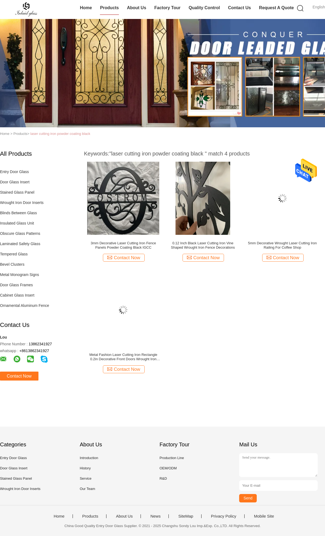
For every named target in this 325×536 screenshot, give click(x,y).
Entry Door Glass (14, 172)
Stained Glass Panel (17, 192)
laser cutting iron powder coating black (60, 134)
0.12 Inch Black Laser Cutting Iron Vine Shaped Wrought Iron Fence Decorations (203, 245)
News (155, 516)
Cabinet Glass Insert (17, 295)
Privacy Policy (223, 516)
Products (109, 7)
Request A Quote (276, 7)
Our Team (87, 489)
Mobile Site (264, 516)
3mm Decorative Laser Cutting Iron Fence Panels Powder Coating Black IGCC (123, 245)
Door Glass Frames (16, 285)
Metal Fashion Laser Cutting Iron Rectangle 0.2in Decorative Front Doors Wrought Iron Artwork (123, 357)
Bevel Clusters (12, 264)
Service (85, 478)
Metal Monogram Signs (19, 274)
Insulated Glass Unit (17, 223)
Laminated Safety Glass (20, 244)
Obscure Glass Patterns (20, 233)
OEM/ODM (168, 468)
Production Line (172, 458)
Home (86, 7)
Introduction (89, 458)
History (85, 468)
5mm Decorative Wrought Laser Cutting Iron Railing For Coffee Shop (282, 245)
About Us (136, 7)
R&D (163, 478)
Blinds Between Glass (18, 213)
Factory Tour (167, 7)
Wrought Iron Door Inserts (22, 202)
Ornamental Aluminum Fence (24, 305)
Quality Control (204, 7)
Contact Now (19, 376)
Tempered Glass (14, 254)
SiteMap (185, 516)
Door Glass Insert (15, 182)
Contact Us (239, 7)
